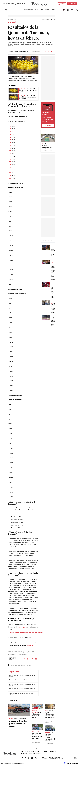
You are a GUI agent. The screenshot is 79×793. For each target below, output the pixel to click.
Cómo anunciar (76, 758)
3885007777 (29, 645)
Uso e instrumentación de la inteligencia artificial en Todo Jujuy (56, 758)
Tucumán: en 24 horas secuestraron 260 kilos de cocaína (22, 693)
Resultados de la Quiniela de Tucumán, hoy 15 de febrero (22, 680)
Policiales (36, 11)
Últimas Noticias (28, 10)
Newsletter (44, 11)
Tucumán (29, 665)
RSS (66, 758)
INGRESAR (62, 4)
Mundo (53, 10)
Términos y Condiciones (44, 758)
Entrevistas (44, 751)
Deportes (45, 749)
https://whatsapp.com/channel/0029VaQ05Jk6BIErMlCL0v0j (25, 632)
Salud (22, 751)
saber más (48, 125)
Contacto (70, 758)
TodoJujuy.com (22, 627)
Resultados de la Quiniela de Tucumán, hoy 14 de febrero (22, 676)
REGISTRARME (73, 4)
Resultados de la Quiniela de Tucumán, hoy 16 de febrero (22, 684)
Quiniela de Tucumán (20, 665)
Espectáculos (52, 751)
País (42, 10)
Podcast (38, 751)
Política (47, 10)
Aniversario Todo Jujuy (35, 754)
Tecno (32, 751)
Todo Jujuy (10, 19)
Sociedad (28, 751)
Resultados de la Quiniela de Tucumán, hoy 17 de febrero (22, 689)
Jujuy (36, 10)
